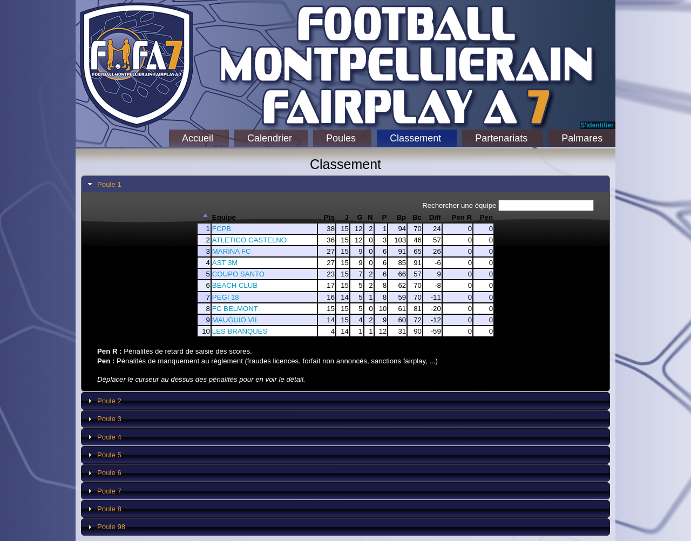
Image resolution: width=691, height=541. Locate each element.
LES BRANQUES (240, 331)
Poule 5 (109, 455)
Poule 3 (109, 419)
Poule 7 (109, 491)
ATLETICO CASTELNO (249, 240)
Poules (341, 138)
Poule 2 (109, 401)
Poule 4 (109, 437)
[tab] (345, 184)
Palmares (581, 138)
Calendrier (269, 138)
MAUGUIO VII (234, 320)
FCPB (221, 229)
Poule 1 (109, 184)
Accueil (197, 138)
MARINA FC (231, 251)
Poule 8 (109, 509)
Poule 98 (111, 527)
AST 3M (225, 263)
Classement (415, 138)
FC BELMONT (235, 309)
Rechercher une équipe (508, 205)
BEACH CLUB (235, 285)
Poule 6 (109, 473)
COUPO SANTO (238, 274)
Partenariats (501, 138)
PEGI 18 (225, 297)
